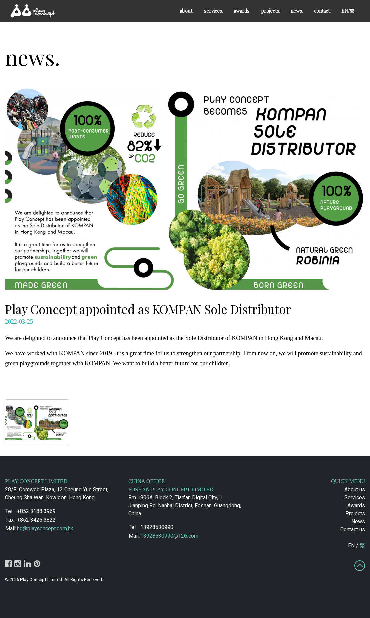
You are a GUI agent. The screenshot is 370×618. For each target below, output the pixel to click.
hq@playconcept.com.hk (45, 528)
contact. (322, 10)
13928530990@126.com (169, 536)
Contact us (352, 529)
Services (354, 497)
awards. (242, 10)
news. (297, 10)
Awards (356, 505)
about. (186, 10)
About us (354, 489)
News (358, 521)
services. (213, 10)
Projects (355, 513)
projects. (270, 10)
